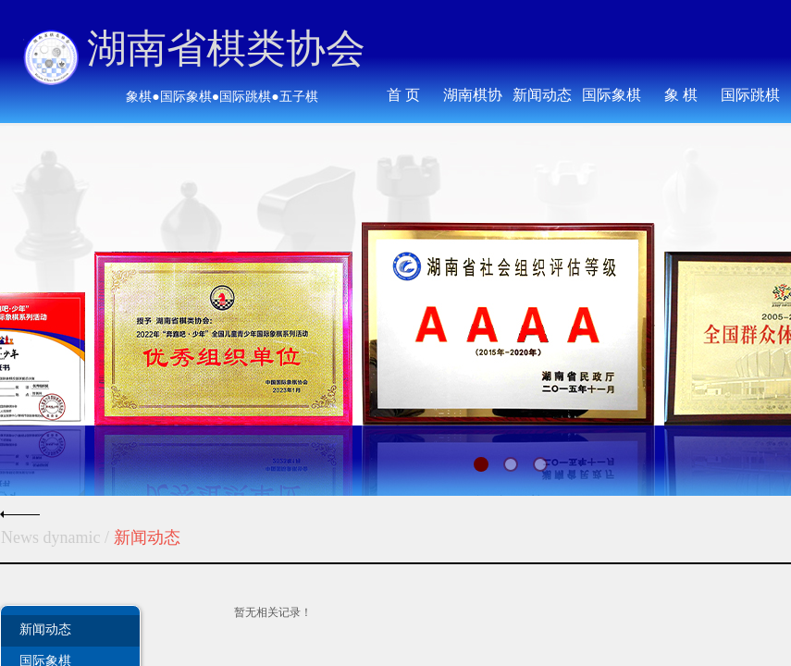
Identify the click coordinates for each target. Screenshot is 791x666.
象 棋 (681, 95)
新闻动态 (45, 629)
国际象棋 (611, 95)
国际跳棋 (750, 95)
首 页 (403, 95)
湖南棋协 (472, 95)
